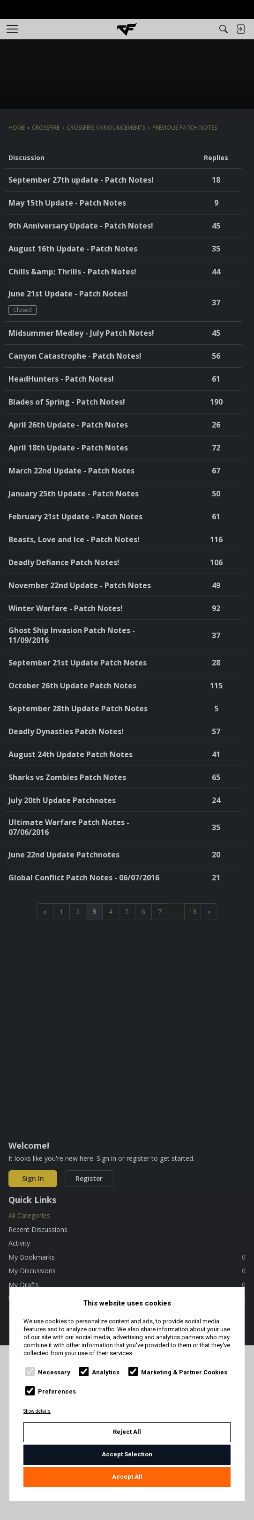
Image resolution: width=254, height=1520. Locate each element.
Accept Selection (127, 1454)
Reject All (127, 1431)
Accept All (127, 1476)
